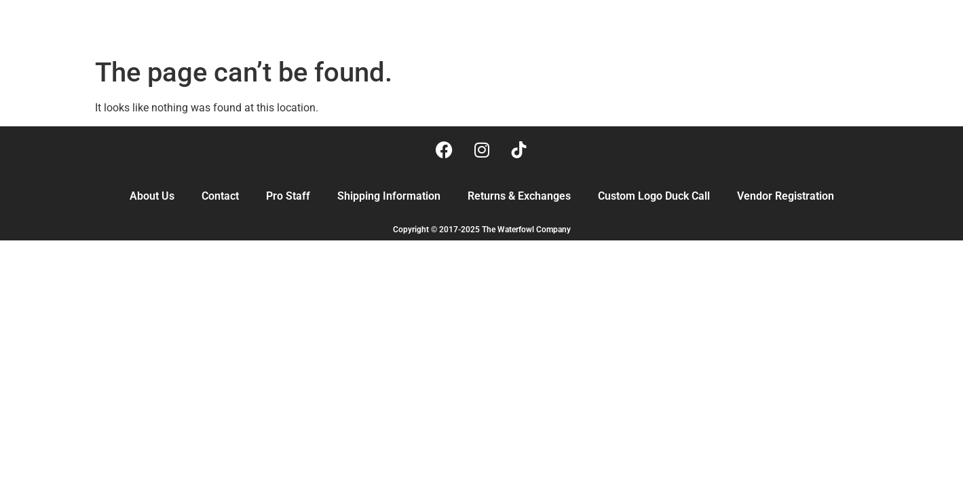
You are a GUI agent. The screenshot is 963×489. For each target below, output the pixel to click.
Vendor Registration (785, 195)
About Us (152, 195)
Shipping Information (388, 195)
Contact (220, 195)
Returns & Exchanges (519, 195)
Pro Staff (288, 195)
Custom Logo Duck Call (654, 195)
